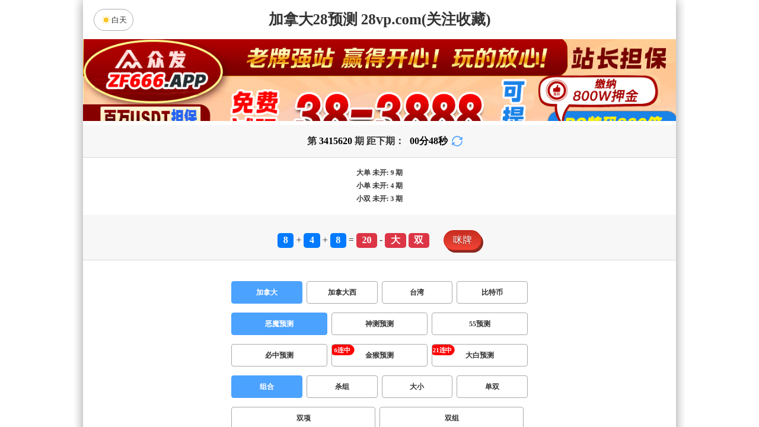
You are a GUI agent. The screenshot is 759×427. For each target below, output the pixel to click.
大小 (417, 387)
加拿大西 (342, 292)
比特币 (492, 292)
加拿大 (267, 292)
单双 (492, 387)
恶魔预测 (279, 324)
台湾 (417, 292)
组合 (267, 387)
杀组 (342, 387)
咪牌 (462, 240)
